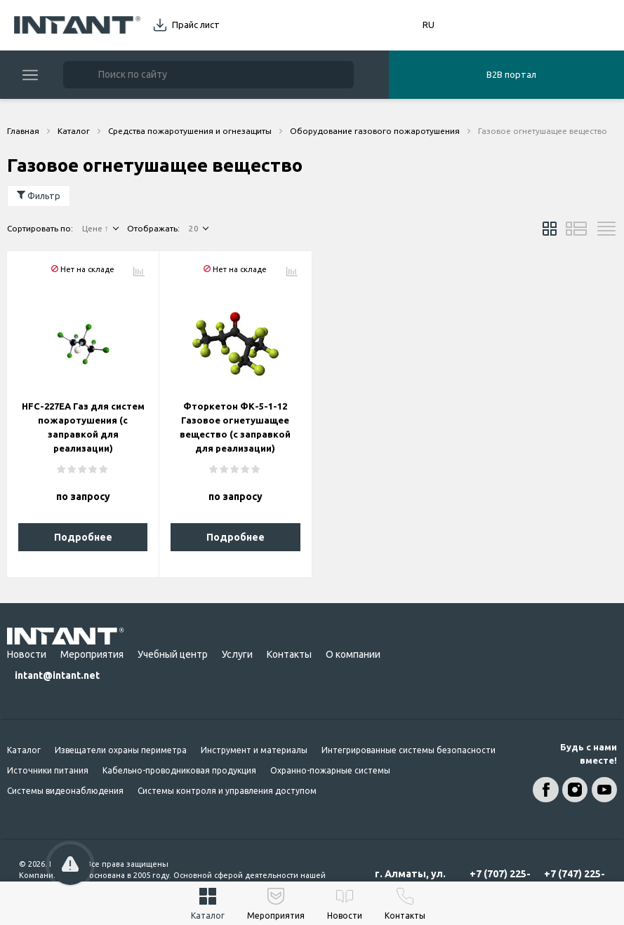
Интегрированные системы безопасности (408, 750)
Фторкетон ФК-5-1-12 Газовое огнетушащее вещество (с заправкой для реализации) (235, 427)
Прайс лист (196, 24)
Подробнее (83, 537)
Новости (26, 654)
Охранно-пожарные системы (330, 770)
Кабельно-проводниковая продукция (179, 770)
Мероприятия (92, 654)
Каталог (24, 750)
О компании (353, 654)
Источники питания (47, 770)
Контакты (289, 654)
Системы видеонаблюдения (65, 790)
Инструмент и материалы (254, 750)
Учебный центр (173, 654)
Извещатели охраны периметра (121, 750)
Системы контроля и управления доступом (227, 790)
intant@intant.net (57, 675)
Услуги (237, 654)
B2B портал (511, 74)
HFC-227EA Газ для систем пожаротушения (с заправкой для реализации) (83, 427)
